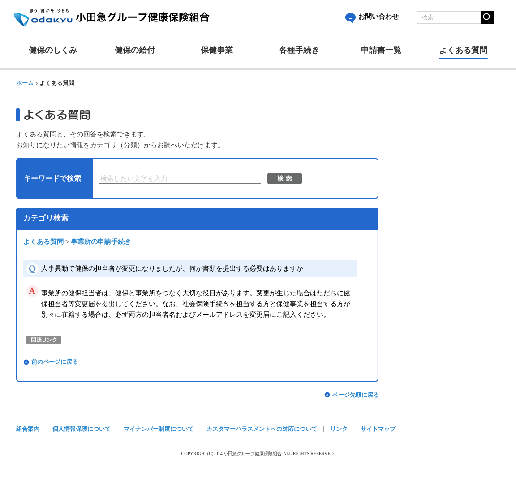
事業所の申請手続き (101, 241)
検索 (284, 178)
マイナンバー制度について (159, 429)
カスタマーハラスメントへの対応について (261, 429)
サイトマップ (378, 429)
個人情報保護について (81, 429)
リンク (339, 429)
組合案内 (27, 429)
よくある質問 (43, 241)
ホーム (25, 83)
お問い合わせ (372, 16)
